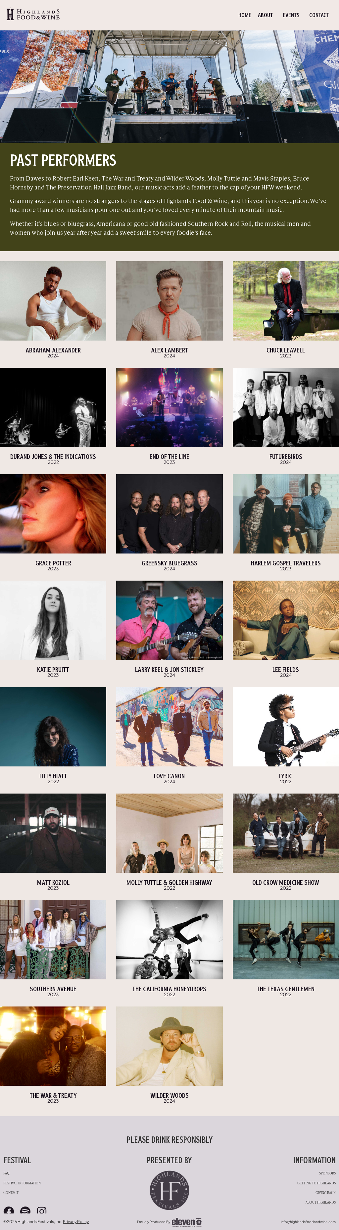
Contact (319, 15)
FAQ (6, 1172)
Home (244, 15)
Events (293, 15)
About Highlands (321, 1202)
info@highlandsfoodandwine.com (308, 1222)
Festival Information (22, 1182)
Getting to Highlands (316, 1182)
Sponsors (327, 1172)
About (267, 15)
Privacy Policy (76, 1221)
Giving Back (325, 1192)
